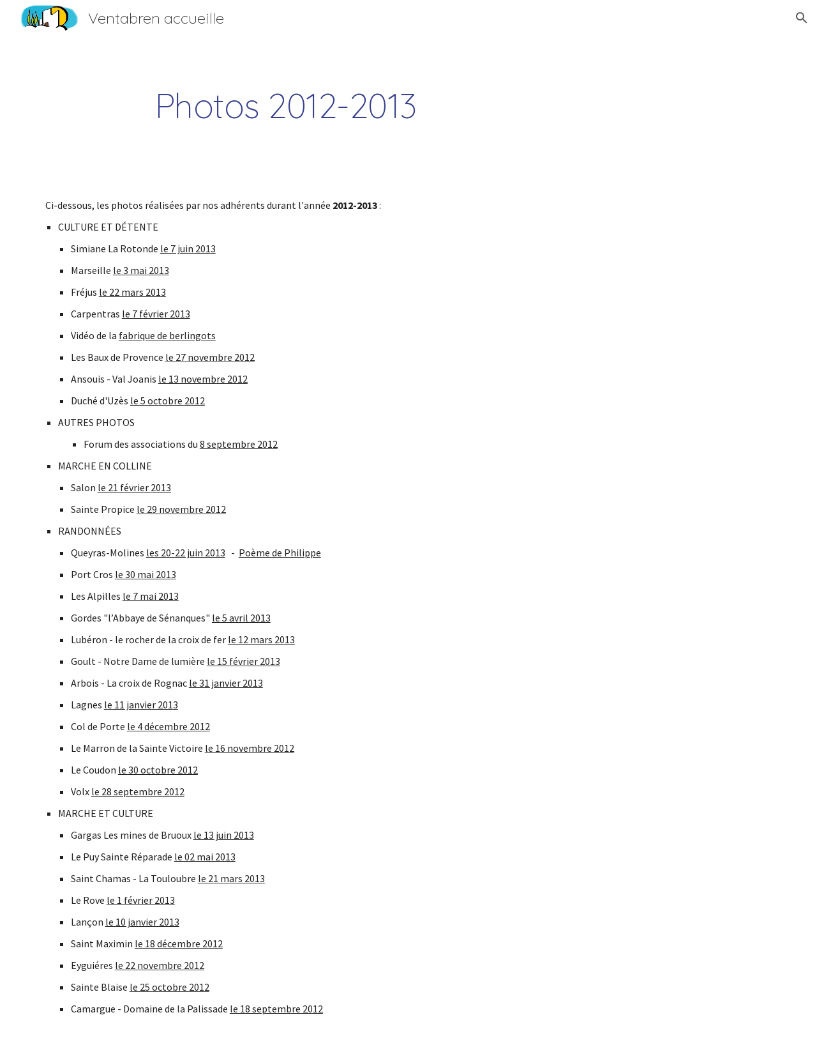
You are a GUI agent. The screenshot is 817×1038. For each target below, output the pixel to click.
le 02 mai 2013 (205, 856)
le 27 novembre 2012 (210, 357)
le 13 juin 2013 (223, 834)
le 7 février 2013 (156, 313)
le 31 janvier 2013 (226, 682)
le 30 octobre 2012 (158, 769)
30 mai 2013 (150, 574)
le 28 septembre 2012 (137, 791)
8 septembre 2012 (239, 444)
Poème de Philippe (280, 552)
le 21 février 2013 (134, 487)
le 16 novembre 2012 (249, 748)
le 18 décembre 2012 (179, 943)
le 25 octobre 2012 (169, 987)
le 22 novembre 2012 (159, 965)
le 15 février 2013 (243, 661)
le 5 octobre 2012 (167, 400)
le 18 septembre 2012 (276, 1008)
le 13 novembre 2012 (203, 378)
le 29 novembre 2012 (181, 509)
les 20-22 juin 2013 (185, 552)
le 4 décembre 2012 (168, 726)
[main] (286, 106)
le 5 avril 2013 (241, 617)
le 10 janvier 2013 (142, 921)
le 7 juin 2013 (188, 248)
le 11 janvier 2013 (141, 704)
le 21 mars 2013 (231, 878)
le (120, 574)
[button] (801, 18)
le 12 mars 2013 (261, 639)
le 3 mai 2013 (141, 270)
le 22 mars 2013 (132, 292)
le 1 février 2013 (141, 900)
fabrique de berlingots (167, 335)
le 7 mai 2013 (151, 596)
